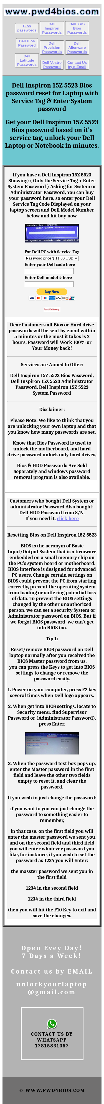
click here (68, 518)
